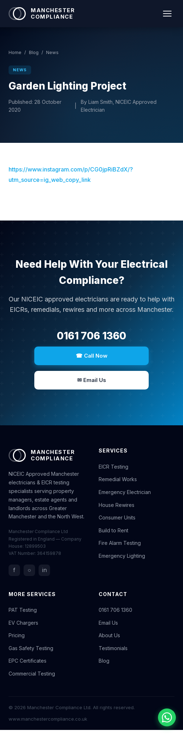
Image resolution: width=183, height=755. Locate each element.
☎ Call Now (92, 355)
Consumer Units (117, 517)
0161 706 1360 (91, 336)
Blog (34, 52)
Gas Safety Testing (31, 648)
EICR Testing (113, 467)
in (44, 569)
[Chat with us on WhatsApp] (167, 717)
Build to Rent (113, 530)
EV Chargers (23, 623)
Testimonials (113, 648)
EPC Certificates (27, 661)
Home (15, 52)
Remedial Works (118, 479)
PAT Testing (23, 610)
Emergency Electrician (125, 492)
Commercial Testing (32, 674)
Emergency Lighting (122, 556)
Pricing (17, 635)
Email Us (108, 623)
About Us (109, 635)
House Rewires (116, 505)
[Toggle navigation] (167, 13)
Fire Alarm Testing (120, 543)
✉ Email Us (91, 380)
